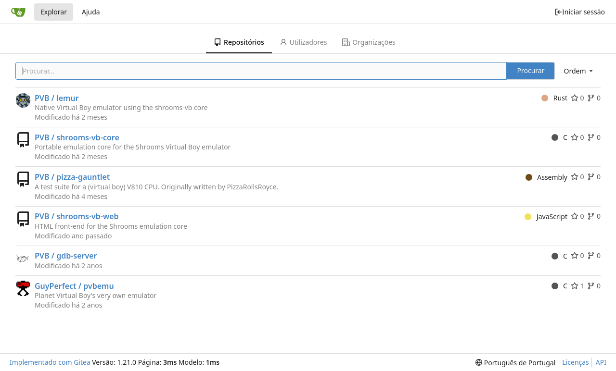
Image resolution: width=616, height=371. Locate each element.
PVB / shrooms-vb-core (77, 137)
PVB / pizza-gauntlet (72, 177)
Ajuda (91, 11)
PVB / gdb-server (66, 255)
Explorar (53, 11)
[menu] (579, 71)
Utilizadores (303, 42)
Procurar (531, 70)
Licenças (575, 362)
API (601, 362)
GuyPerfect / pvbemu (74, 286)
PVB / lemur (57, 98)
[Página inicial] (18, 12)
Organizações (368, 42)
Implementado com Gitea (50, 362)
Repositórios (239, 42)
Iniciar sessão (579, 11)
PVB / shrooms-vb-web (77, 216)
